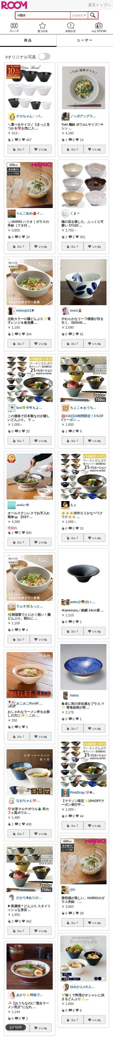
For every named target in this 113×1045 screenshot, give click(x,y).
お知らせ (71, 27)
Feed (14, 27)
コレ (21, 149)
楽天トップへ (99, 5)
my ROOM (99, 27)
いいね (43, 149)
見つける (42, 27)
